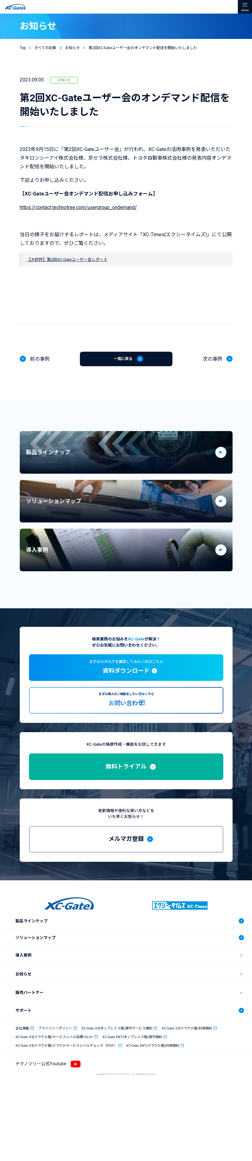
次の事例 (212, 361)
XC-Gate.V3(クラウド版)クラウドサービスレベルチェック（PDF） (66, 1098)
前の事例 (40, 361)
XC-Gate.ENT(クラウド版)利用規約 (152, 1098)
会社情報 (22, 1081)
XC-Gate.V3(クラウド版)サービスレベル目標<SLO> (54, 1090)
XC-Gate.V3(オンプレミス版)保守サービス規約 (116, 1081)
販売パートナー (29, 1045)
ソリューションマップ (35, 990)
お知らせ (63, 80)
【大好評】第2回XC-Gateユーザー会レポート (67, 260)
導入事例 (23, 1008)
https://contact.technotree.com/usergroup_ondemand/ (78, 208)
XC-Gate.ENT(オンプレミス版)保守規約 (132, 1090)
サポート (23, 1063)
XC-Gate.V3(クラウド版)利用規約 (187, 1081)
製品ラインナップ (31, 974)
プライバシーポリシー (55, 1081)
